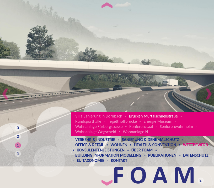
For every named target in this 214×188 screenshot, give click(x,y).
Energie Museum (157, 121)
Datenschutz (195, 155)
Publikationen (162, 155)
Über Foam (142, 150)
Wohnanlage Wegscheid (95, 131)
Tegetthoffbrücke (122, 121)
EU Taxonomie (90, 160)
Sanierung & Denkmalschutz (150, 139)
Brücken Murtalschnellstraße (153, 116)
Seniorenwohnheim (176, 126)
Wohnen (118, 144)
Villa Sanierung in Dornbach (98, 116)
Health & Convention (155, 144)
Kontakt (119, 160)
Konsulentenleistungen (101, 150)
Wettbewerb (195, 144)
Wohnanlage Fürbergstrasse (99, 126)
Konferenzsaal (141, 126)
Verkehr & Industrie (95, 139)
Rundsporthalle (88, 121)
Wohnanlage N (135, 131)
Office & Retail (89, 144)
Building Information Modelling (108, 155)
